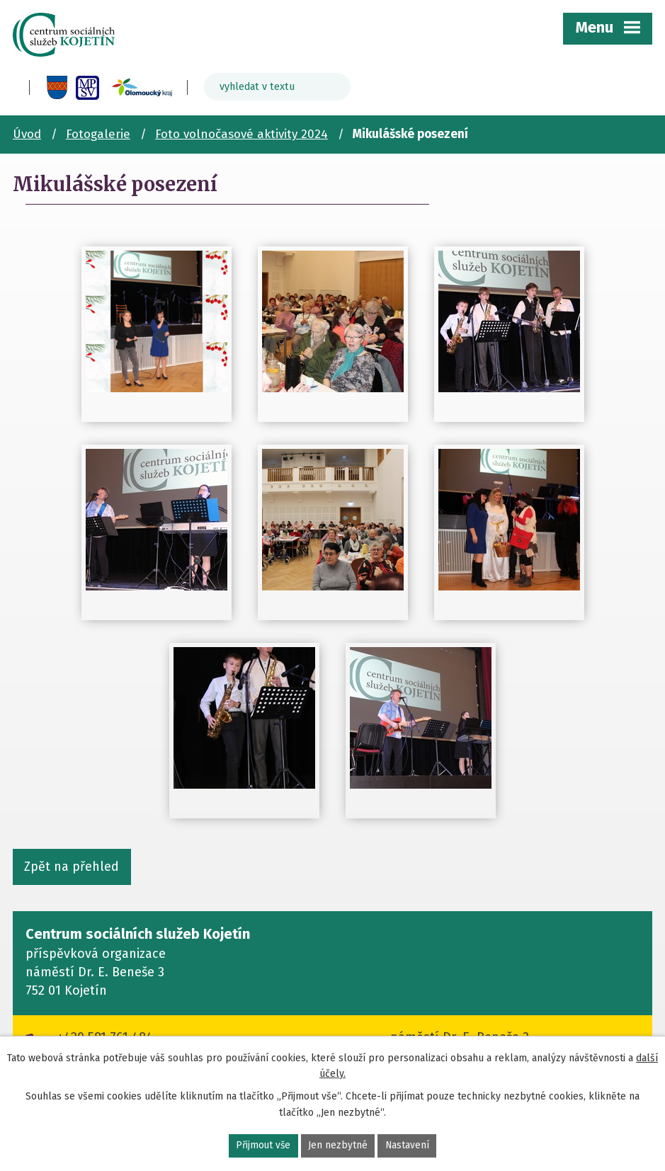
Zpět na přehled (71, 866)
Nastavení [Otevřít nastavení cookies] (408, 1146)
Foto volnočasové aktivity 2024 (241, 134)
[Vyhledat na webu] (277, 87)
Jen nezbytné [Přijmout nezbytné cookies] (338, 1146)
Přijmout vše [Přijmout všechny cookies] (263, 1146)
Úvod (27, 134)
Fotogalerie (98, 134)
